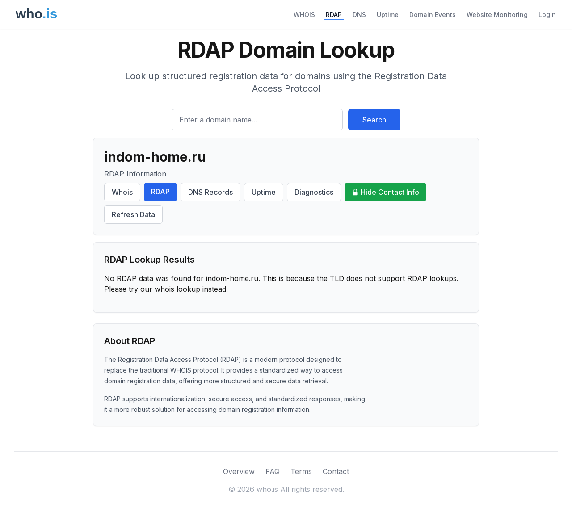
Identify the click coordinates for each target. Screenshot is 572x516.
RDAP (334, 14)
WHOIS (304, 14)
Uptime (388, 14)
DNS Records (210, 192)
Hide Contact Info (385, 192)
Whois (122, 192)
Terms (301, 471)
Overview (239, 471)
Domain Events (432, 14)
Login (547, 14)
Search (374, 119)
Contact (336, 471)
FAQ (272, 471)
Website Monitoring (497, 14)
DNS (359, 14)
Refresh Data (133, 214)
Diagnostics (313, 192)
